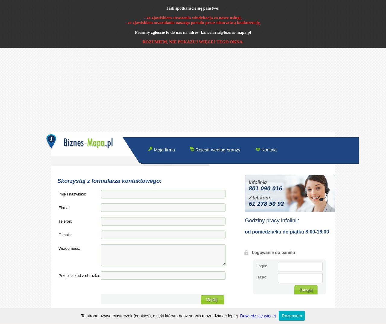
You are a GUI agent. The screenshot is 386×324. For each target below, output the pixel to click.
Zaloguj (306, 290)
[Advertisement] (181, 90)
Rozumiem (292, 315)
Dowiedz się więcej (258, 315)
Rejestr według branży (215, 149)
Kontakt (266, 149)
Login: (261, 266)
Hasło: (261, 277)
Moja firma (161, 149)
